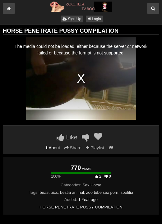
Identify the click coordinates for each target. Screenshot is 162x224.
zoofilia (127, 192)
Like (67, 137)
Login (94, 19)
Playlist (95, 147)
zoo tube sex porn (102, 192)
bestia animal (72, 192)
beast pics (48, 192)
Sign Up (71, 19)
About (53, 147)
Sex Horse (91, 185)
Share (72, 147)
